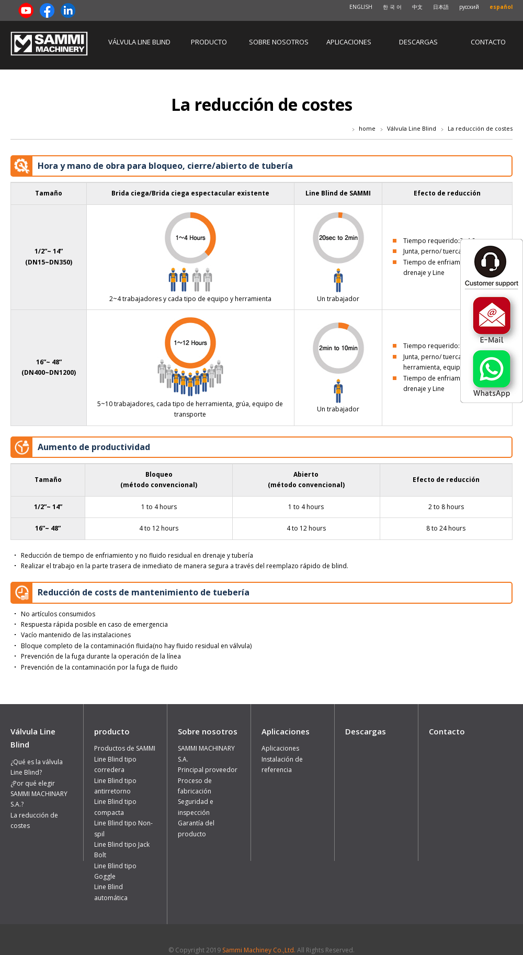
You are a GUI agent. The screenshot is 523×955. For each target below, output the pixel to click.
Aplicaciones (348, 42)
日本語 (441, 6)
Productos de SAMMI (124, 748)
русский (469, 6)
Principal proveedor (207, 769)
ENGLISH (360, 6)
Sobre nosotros (279, 42)
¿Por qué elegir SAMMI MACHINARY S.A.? (38, 794)
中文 (417, 6)
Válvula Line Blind (139, 42)
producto (209, 42)
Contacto (488, 42)
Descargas (418, 42)
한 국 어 (392, 6)
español (501, 6)
